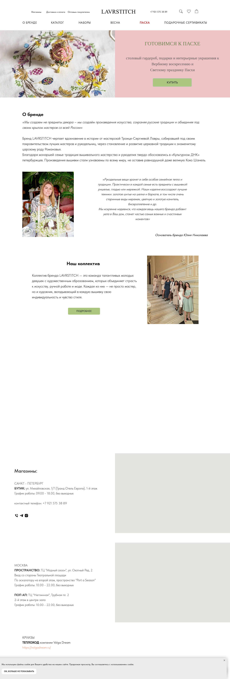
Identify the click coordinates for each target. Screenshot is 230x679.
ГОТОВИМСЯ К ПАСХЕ (172, 43)
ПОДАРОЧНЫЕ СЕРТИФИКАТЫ (185, 22)
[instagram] (26, 516)
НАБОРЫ (85, 22)
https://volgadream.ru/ (36, 647)
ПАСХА (145, 22)
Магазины (36, 12)
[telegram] (21, 516)
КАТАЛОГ (57, 22)
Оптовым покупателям (79, 12)
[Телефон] (17, 516)
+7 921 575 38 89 (158, 12)
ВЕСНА (115, 22)
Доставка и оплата (55, 12)
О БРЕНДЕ (30, 22)
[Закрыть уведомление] (224, 660)
